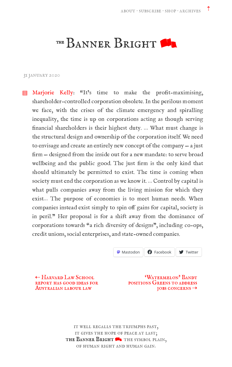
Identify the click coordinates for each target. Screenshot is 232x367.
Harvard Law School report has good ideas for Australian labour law (66, 283)
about (128, 10)
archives (190, 10)
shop (170, 10)
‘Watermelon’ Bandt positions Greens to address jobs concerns (162, 283)
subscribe (150, 10)
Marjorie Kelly (52, 92)
